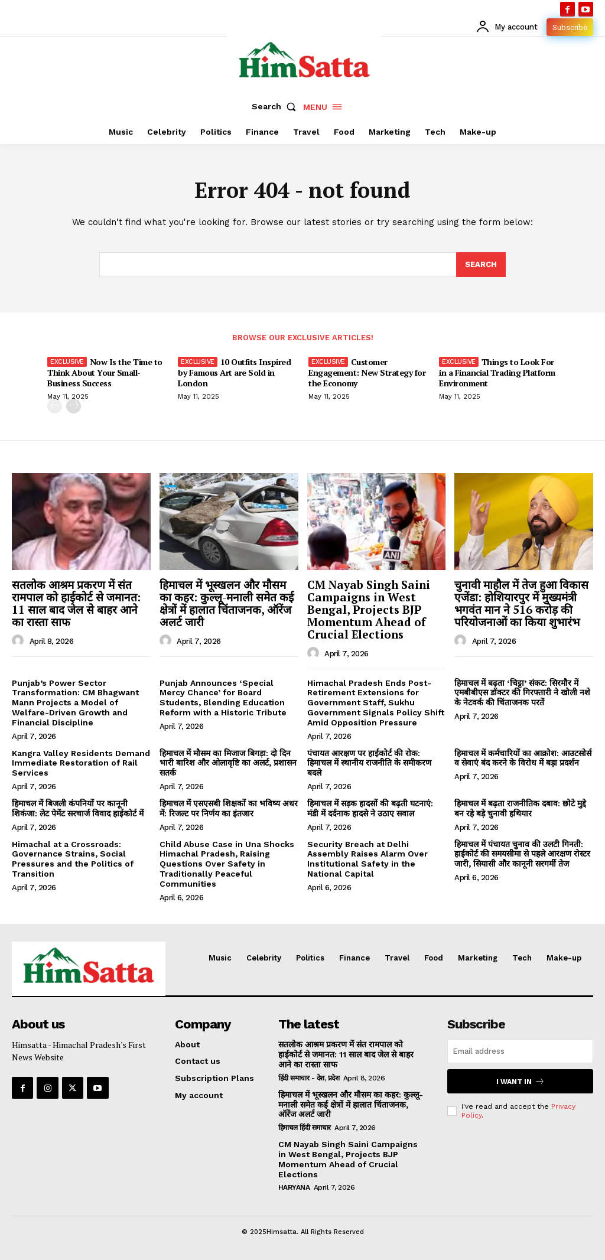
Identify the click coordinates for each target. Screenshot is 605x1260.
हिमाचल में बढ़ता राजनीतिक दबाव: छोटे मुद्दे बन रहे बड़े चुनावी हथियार (520, 808)
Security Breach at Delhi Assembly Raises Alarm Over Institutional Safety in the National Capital (367, 858)
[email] (520, 1051)
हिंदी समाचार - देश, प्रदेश (309, 1078)
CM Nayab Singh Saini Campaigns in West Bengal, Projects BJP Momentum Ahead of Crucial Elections (368, 609)
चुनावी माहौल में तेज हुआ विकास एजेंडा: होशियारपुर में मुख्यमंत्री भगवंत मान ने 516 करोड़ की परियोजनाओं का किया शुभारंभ (521, 603)
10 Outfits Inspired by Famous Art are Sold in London (234, 372)
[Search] (481, 264)
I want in (520, 1081)
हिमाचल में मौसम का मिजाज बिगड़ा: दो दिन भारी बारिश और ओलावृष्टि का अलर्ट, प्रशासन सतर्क (228, 763)
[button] (276, 106)
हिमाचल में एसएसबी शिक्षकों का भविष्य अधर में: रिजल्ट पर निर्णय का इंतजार (229, 808)
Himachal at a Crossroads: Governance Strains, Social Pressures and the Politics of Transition (73, 858)
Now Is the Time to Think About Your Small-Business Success (104, 372)
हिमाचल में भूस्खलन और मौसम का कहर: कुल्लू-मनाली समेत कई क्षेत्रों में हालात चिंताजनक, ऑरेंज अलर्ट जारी (227, 603)
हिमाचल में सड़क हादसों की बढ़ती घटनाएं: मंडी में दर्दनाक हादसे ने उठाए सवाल (370, 808)
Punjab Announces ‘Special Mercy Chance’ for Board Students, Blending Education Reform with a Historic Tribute (223, 697)
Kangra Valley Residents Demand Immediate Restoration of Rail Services (81, 763)
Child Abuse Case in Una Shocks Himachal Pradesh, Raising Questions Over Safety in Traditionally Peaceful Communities (227, 863)
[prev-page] (54, 406)
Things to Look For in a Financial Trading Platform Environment (497, 372)
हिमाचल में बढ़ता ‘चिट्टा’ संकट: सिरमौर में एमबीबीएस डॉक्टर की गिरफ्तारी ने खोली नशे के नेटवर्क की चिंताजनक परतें (522, 693)
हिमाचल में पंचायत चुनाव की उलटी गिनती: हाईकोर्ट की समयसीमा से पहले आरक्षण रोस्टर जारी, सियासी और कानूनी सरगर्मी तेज (522, 854)
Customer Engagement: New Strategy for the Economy (366, 372)
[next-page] (73, 406)
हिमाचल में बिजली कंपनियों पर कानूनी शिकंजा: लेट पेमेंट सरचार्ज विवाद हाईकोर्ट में (78, 808)
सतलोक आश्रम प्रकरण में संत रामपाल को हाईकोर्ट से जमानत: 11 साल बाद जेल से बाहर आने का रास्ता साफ (76, 603)
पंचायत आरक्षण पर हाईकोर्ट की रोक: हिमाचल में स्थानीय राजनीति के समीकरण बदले (369, 763)
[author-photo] (19, 640)
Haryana (294, 1187)
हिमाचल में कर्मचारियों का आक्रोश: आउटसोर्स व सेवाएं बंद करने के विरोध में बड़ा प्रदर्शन (522, 758)
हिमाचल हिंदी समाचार (304, 1128)
